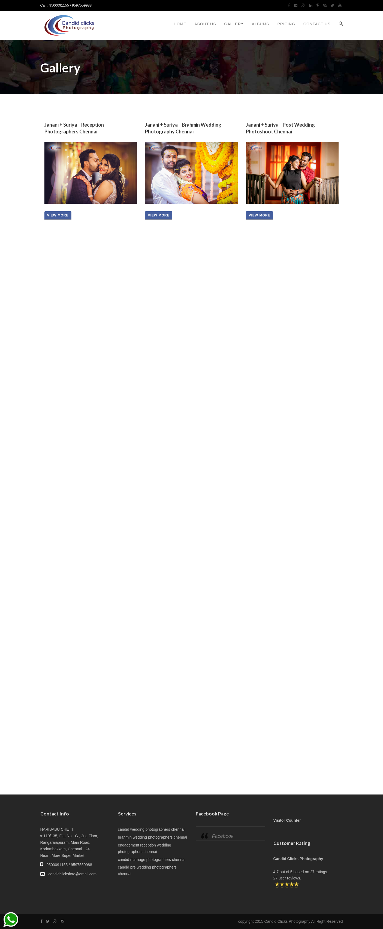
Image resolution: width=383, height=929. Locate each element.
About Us (205, 24)
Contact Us (317, 24)
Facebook (223, 836)
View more (58, 215)
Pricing (286, 24)
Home (180, 24)
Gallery (234, 24)
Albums (260, 24)
